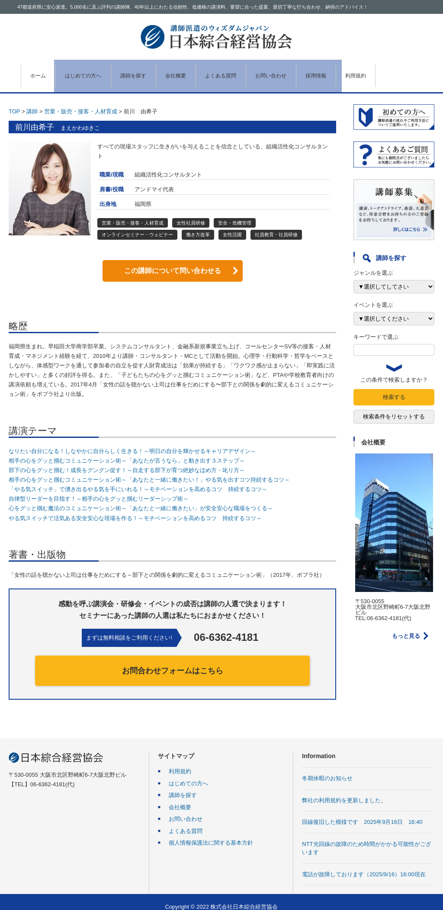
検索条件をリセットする (394, 407)
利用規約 (402, 71)
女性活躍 (232, 225)
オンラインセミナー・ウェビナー (137, 225)
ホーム (38, 71)
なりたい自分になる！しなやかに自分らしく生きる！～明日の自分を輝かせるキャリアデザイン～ (132, 441)
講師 (32, 101)
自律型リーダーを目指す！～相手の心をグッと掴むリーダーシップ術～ (99, 489)
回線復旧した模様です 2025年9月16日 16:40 (362, 812)
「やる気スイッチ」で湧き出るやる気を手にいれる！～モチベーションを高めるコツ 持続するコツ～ (138, 479)
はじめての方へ (89, 71)
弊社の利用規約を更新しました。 (344, 790)
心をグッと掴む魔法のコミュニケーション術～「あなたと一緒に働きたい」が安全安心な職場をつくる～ (141, 498)
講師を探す (147, 71)
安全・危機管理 (234, 212)
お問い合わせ (304, 71)
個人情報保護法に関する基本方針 (211, 833)
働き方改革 (198, 225)
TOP (14, 101)
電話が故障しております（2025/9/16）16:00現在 (363, 864)
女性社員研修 (191, 212)
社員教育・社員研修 (276, 225)
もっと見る (406, 626)
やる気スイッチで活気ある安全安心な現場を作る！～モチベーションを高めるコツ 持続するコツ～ (135, 508)
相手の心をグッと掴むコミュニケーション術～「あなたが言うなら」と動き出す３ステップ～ (127, 450)
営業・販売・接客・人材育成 (80, 101)
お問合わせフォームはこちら (172, 660)
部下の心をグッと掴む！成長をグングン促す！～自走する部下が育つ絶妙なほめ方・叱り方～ (127, 460)
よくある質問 (247, 71)
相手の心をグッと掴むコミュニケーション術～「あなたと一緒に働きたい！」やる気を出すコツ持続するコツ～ (149, 470)
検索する (394, 387)
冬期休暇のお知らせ (327, 768)
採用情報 (356, 71)
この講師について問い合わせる (172, 260)
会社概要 (195, 71)
